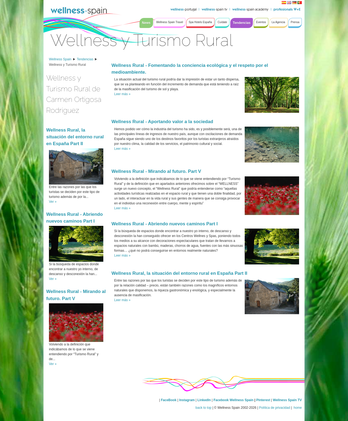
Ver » (53, 202)
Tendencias (85, 59)
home (297, 408)
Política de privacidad (274, 408)
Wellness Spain (60, 59)
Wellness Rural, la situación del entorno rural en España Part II (75, 136)
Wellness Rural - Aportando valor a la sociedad (162, 121)
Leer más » (122, 94)
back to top (203, 408)
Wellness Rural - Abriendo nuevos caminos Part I (164, 223)
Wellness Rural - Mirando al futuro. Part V (156, 171)
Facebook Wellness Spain (233, 400)
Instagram (187, 400)
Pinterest (263, 400)
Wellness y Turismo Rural (67, 65)
